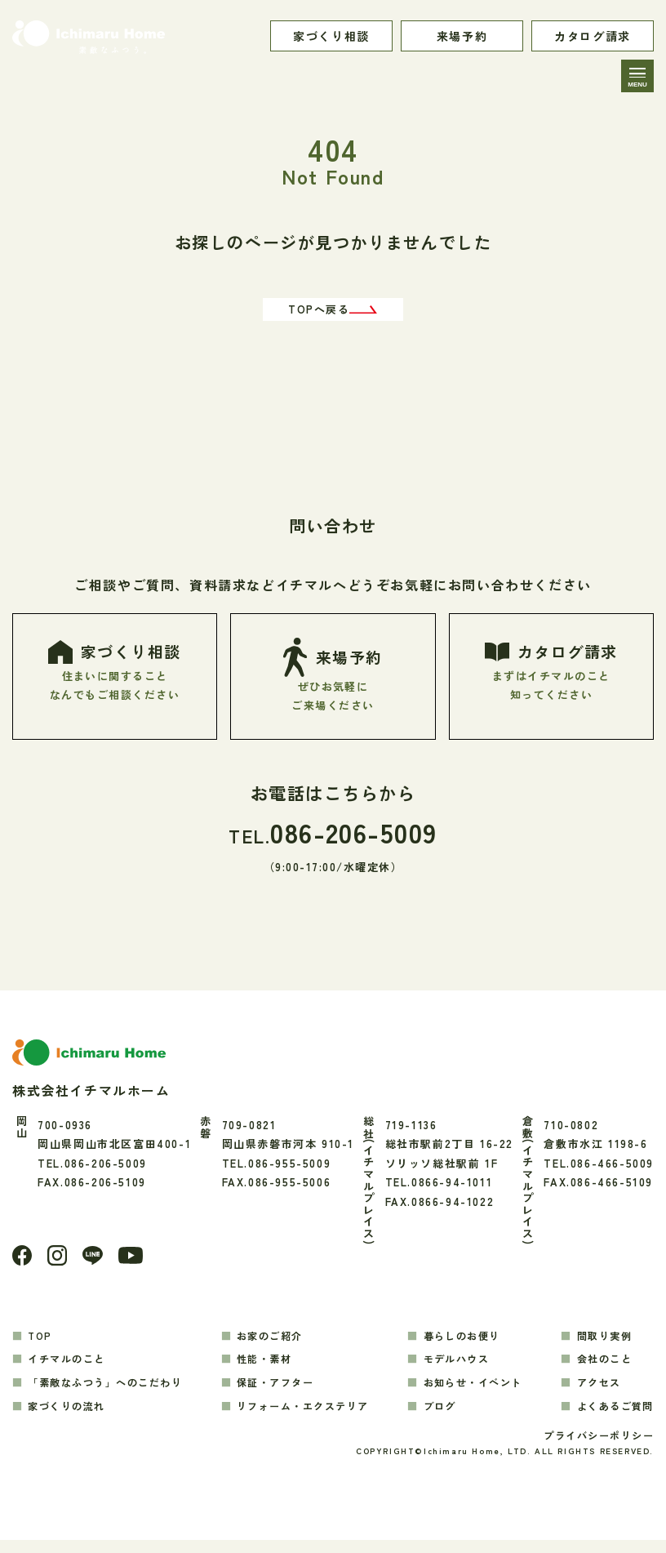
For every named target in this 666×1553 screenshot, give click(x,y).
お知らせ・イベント (475, 1392)
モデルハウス (458, 1369)
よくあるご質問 (612, 1416)
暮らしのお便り (463, 1345)
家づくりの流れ (71, 1416)
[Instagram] (59, 1264)
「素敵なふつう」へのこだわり (112, 1392)
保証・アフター (279, 1392)
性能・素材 (267, 1369)
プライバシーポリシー (594, 1447)
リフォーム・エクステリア (309, 1416)
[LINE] (96, 1265)
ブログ (440, 1416)
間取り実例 (600, 1345)
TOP (42, 1345)
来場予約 (462, 36)
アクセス (594, 1392)
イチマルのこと (71, 1369)
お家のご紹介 (273, 1345)
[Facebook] (22, 1264)
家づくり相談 (331, 36)
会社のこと (600, 1369)
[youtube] (136, 1265)
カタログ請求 (592, 36)
